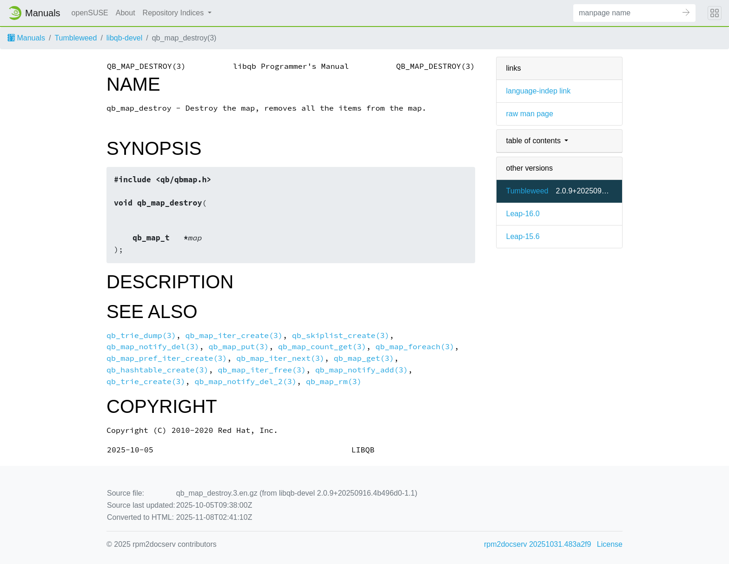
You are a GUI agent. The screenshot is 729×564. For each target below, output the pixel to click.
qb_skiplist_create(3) (340, 335)
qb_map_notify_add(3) (361, 370)
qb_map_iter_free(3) (262, 370)
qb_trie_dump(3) (141, 335)
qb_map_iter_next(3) (280, 358)
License (610, 544)
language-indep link (538, 91)
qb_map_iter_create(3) (234, 335)
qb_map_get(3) (364, 358)
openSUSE (90, 13)
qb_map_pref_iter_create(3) (166, 358)
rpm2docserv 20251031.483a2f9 (537, 544)
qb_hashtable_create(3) (157, 370)
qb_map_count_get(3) (322, 347)
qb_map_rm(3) (334, 381)
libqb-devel (124, 38)
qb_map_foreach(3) (415, 347)
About (125, 13)
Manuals (26, 38)
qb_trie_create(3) (146, 381)
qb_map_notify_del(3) (152, 347)
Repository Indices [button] (174, 13)
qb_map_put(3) (238, 347)
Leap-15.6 (522, 236)
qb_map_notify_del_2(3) (246, 381)
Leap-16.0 (522, 214)
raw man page (529, 114)
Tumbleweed (75, 38)
